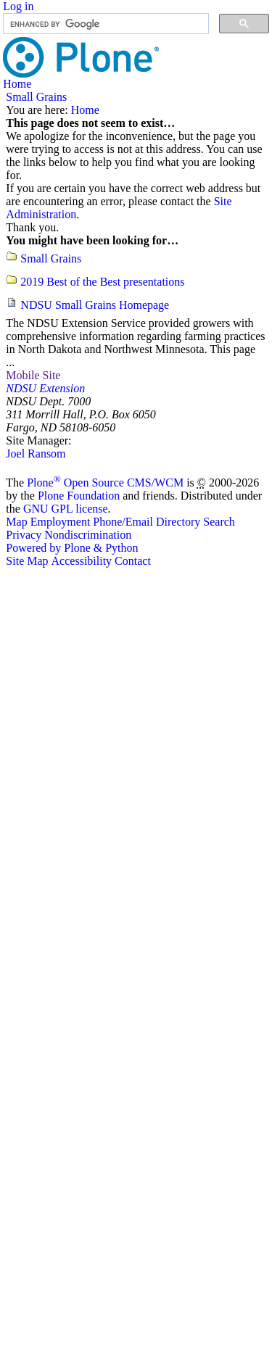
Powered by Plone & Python (72, 548)
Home (17, 84)
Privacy (23, 535)
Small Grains (36, 97)
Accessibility (81, 561)
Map (16, 522)
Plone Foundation (79, 495)
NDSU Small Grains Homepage (94, 305)
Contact (133, 561)
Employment (60, 522)
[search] (104, 23)
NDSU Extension (45, 388)
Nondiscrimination (87, 535)
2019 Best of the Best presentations (102, 282)
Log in (18, 6)
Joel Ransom (35, 453)
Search (219, 522)
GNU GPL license (65, 508)
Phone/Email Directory (146, 522)
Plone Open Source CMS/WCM (105, 482)
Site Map (27, 561)
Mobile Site (33, 375)
